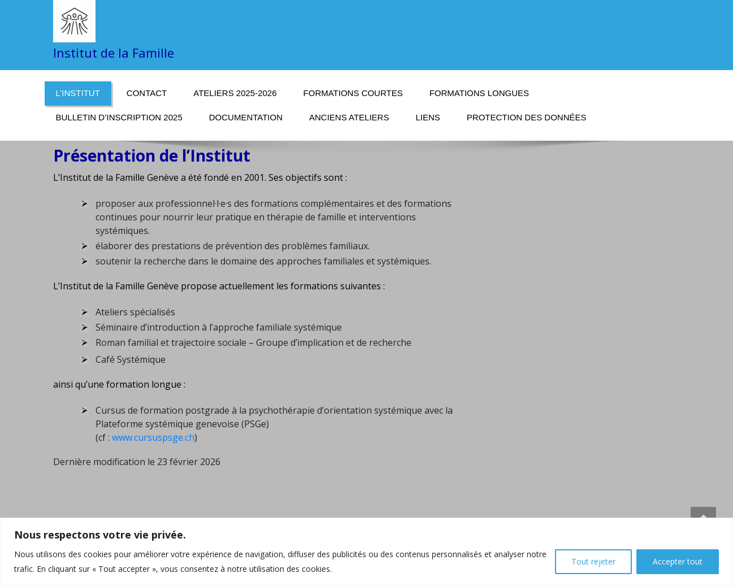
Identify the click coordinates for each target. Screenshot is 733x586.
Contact (147, 93)
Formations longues (479, 93)
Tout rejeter (593, 561)
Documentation (246, 117)
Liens (427, 117)
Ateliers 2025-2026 (234, 93)
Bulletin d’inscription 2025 (119, 117)
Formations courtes (353, 93)
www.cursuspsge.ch (153, 437)
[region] (366, 552)
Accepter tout (677, 561)
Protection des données (527, 117)
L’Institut (78, 93)
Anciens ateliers (349, 117)
